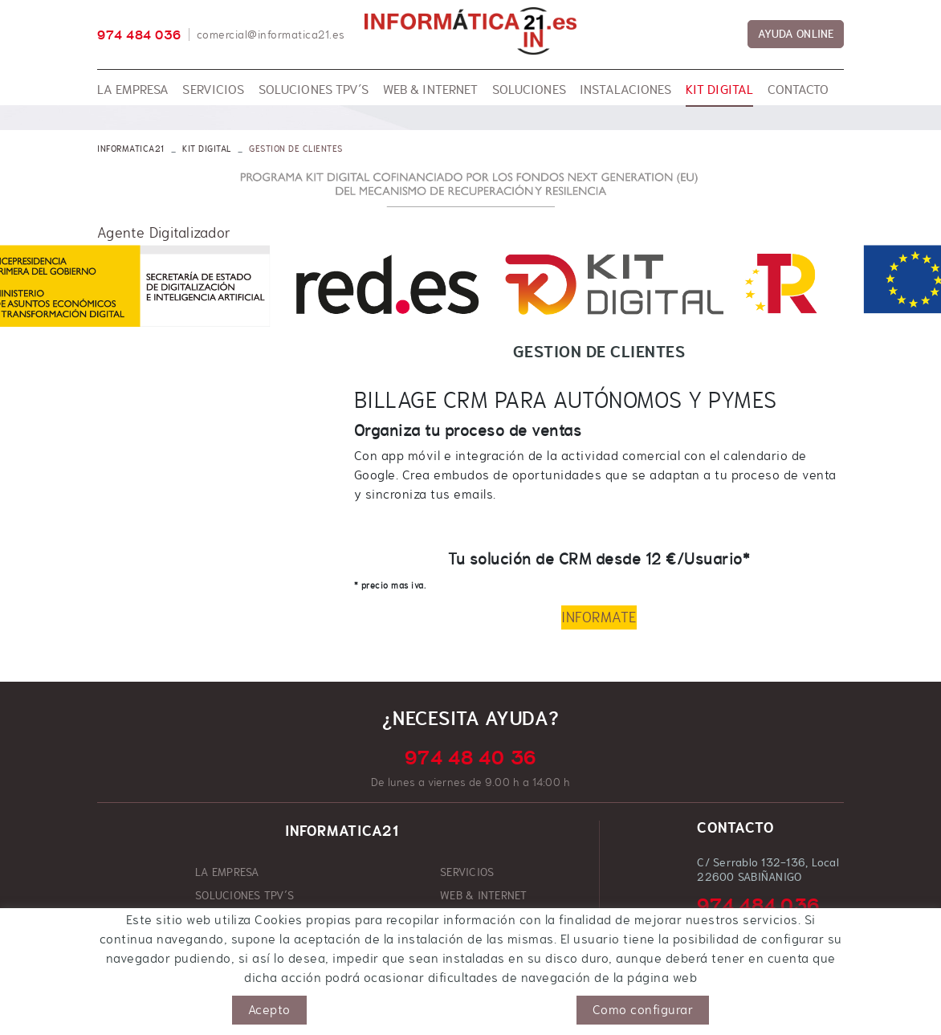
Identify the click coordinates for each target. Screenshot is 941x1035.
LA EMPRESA (227, 872)
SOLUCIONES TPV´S (244, 895)
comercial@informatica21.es (271, 34)
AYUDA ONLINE (795, 33)
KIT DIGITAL (206, 148)
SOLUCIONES (228, 918)
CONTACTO (467, 941)
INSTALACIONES (480, 918)
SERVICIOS (467, 872)
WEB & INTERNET (484, 895)
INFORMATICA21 (131, 148)
